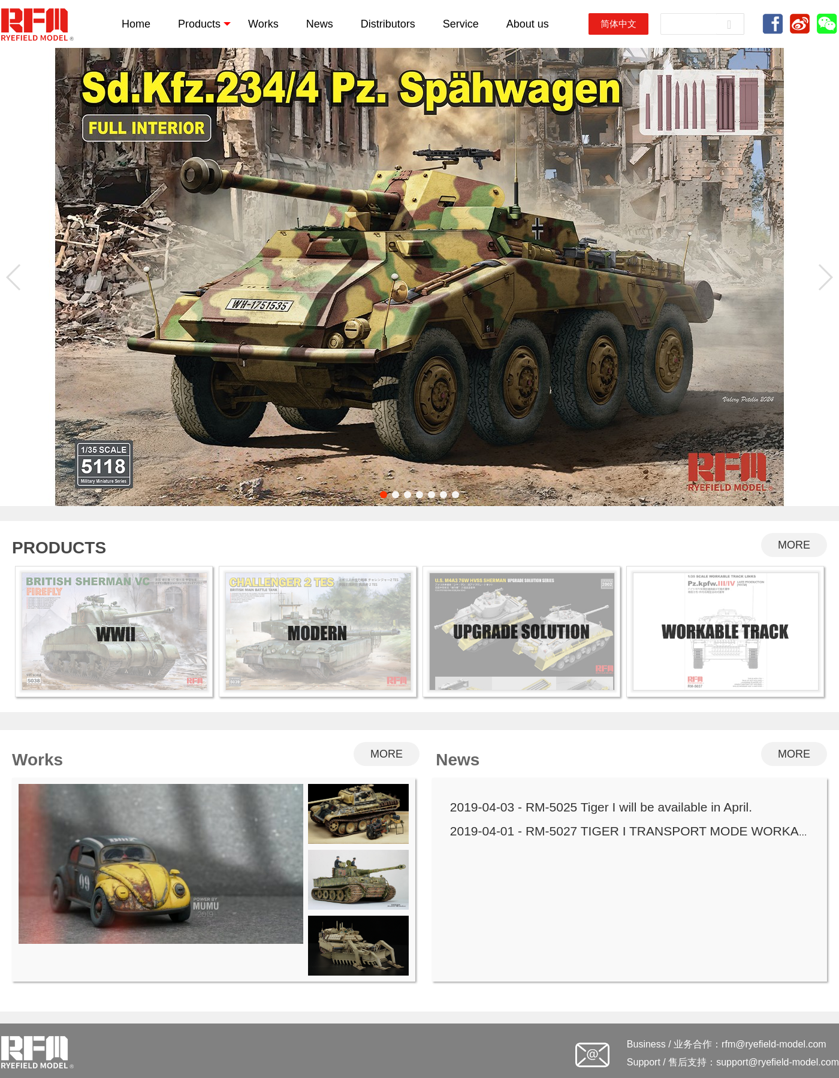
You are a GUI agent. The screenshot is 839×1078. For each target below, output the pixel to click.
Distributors (388, 24)
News (319, 24)
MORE (794, 545)
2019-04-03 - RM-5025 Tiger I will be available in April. (601, 807)
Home (136, 24)
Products (204, 24)
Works (263, 24)
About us (527, 24)
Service (461, 24)
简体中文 (618, 24)
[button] (383, 494)
